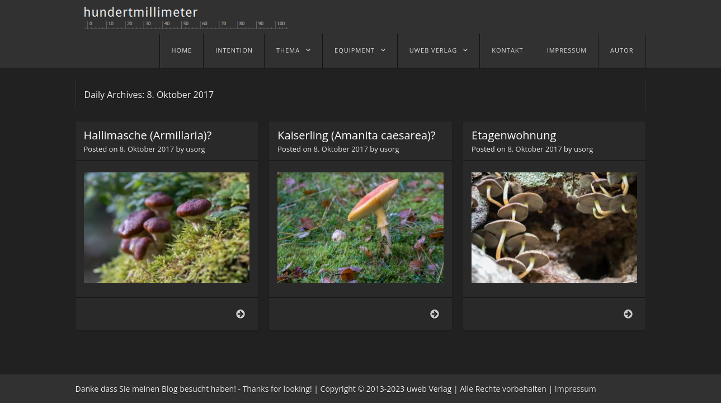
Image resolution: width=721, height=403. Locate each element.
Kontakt (507, 50)
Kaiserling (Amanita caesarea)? (356, 135)
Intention (234, 50)
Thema (288, 50)
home (182, 50)
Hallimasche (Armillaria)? (148, 135)
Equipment (354, 50)
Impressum (567, 50)
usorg (195, 149)
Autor (621, 50)
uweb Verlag (433, 50)
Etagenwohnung (514, 135)
